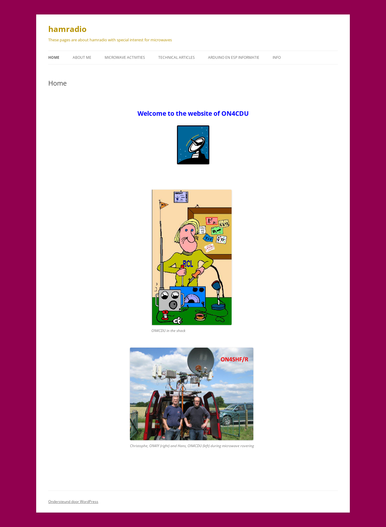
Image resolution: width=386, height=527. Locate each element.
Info (277, 57)
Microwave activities (125, 57)
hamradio (67, 29)
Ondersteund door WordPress (73, 501)
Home (53, 57)
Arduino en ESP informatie (233, 57)
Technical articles (176, 57)
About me (82, 57)
